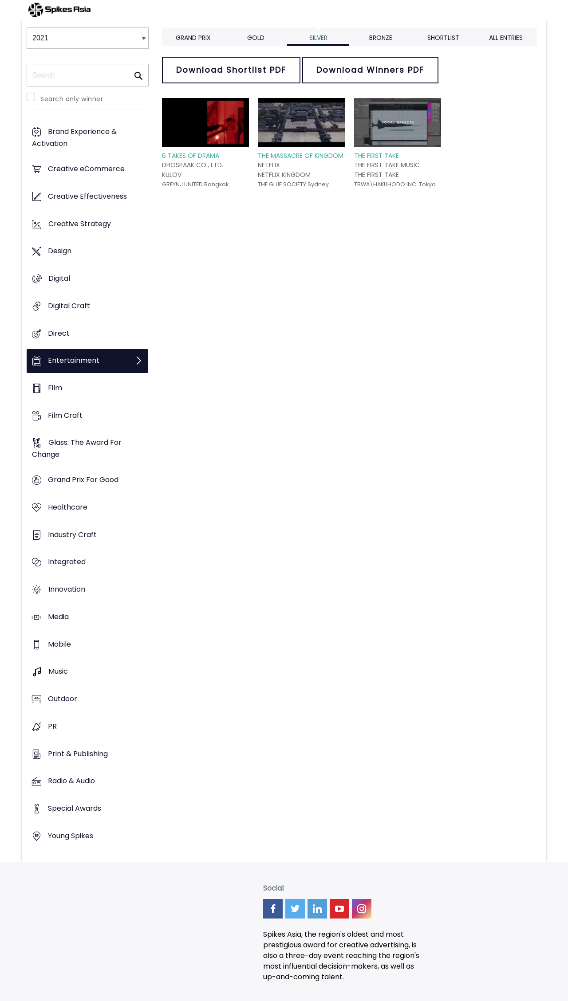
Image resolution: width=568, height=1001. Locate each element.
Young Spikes (70, 836)
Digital (59, 278)
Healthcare (67, 507)
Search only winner (71, 98)
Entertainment (73, 361)
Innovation (66, 590)
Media (58, 617)
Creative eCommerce (86, 169)
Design (59, 251)
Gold (255, 37)
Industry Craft (72, 535)
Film (55, 388)
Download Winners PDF (370, 69)
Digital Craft (69, 306)
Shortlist (443, 37)
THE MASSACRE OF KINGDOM (300, 155)
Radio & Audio (71, 781)
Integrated (67, 562)
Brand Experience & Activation (74, 138)
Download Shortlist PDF (231, 69)
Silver (318, 37)
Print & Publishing (78, 754)
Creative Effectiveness (87, 196)
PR (52, 726)
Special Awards (74, 808)
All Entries (506, 37)
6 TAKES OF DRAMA (190, 155)
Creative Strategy (79, 224)
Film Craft (65, 415)
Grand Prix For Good (83, 480)
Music (58, 672)
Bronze (380, 37)
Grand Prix (193, 37)
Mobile (59, 644)
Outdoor (62, 699)
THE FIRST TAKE (376, 155)
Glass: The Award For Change (77, 449)
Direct (59, 333)
